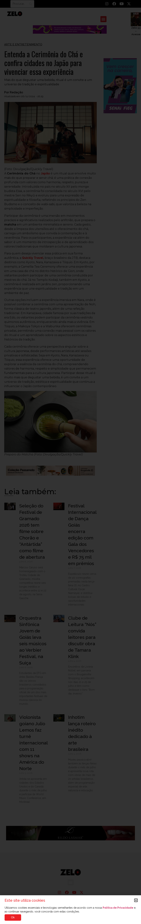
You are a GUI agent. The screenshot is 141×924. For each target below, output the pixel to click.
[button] (136, 900)
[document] (70, 462)
